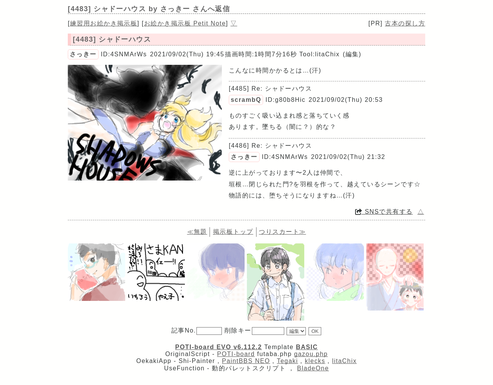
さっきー (83, 54)
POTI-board (236, 354)
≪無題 (197, 231)
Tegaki (287, 361)
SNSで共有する (384, 211)
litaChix (344, 361)
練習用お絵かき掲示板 (103, 23)
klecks (315, 361)
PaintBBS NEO (246, 361)
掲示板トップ (233, 231)
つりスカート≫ (282, 231)
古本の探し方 (405, 23)
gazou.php (311, 354)
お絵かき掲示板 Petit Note (185, 23)
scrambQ (246, 99)
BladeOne (313, 368)
